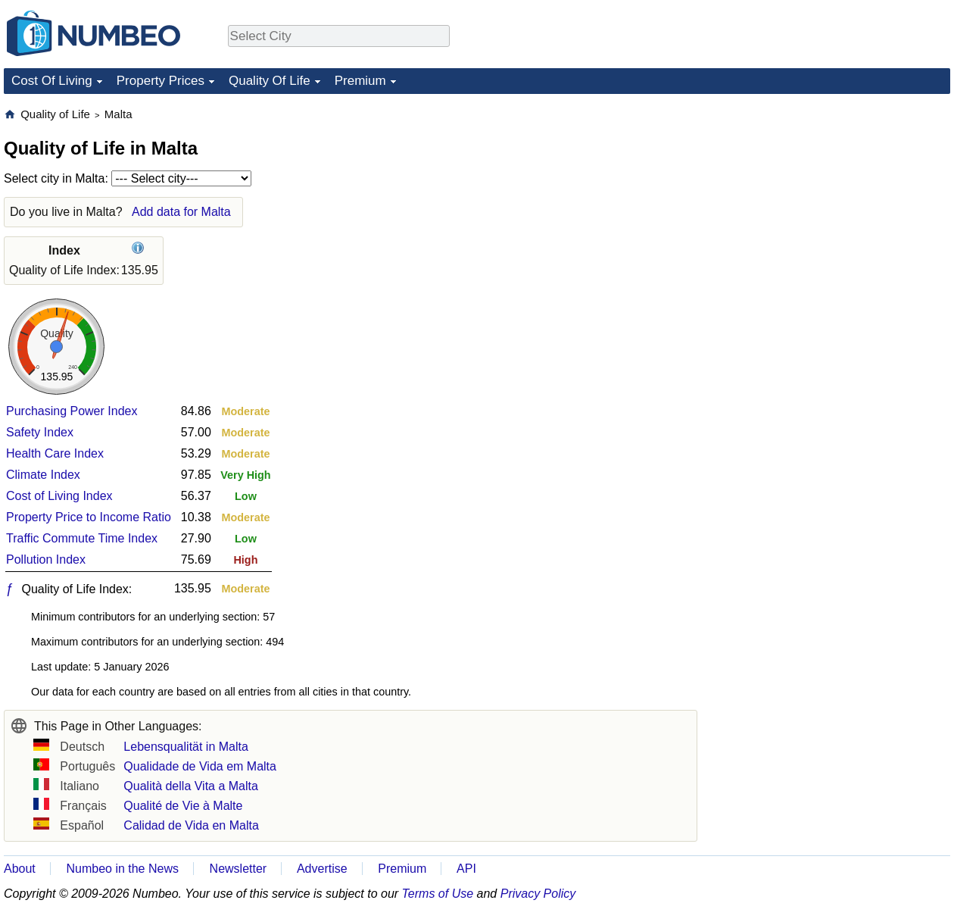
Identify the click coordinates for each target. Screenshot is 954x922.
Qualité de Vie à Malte (182, 805)
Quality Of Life (269, 80)
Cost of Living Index (59, 495)
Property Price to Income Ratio (88, 517)
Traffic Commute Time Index (81, 538)
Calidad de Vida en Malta (191, 825)
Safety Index (39, 432)
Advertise (322, 868)
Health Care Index (55, 453)
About (20, 868)
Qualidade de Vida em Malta (199, 766)
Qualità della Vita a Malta (190, 786)
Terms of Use (438, 893)
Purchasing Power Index (71, 411)
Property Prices (160, 80)
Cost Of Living (51, 80)
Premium (360, 80)
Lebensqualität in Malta (185, 746)
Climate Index (43, 474)
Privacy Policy (538, 893)
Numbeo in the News (122, 868)
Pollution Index (46, 559)
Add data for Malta (181, 211)
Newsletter (238, 868)
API (466, 868)
